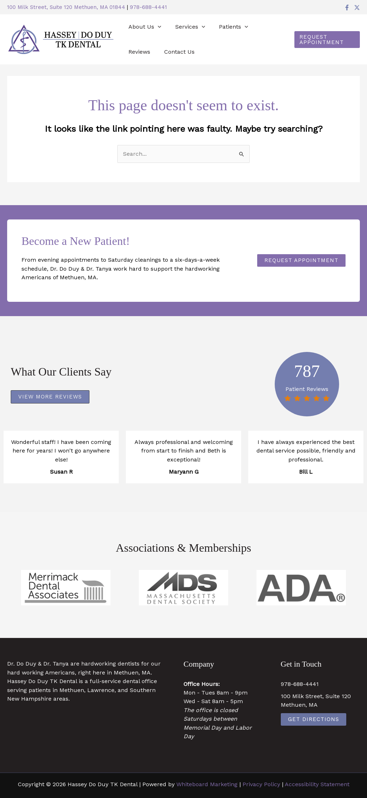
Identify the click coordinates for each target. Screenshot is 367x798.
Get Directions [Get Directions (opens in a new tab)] (313, 719)
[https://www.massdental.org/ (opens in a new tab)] (183, 587)
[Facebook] (347, 7)
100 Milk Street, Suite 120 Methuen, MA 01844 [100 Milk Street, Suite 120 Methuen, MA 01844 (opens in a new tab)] (66, 7)
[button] (156, 26)
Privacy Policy (261, 784)
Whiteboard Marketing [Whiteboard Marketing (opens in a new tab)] (207, 784)
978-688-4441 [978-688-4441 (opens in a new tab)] (148, 7)
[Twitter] (357, 7)
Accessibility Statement (317, 784)
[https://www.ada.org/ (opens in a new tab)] (301, 587)
